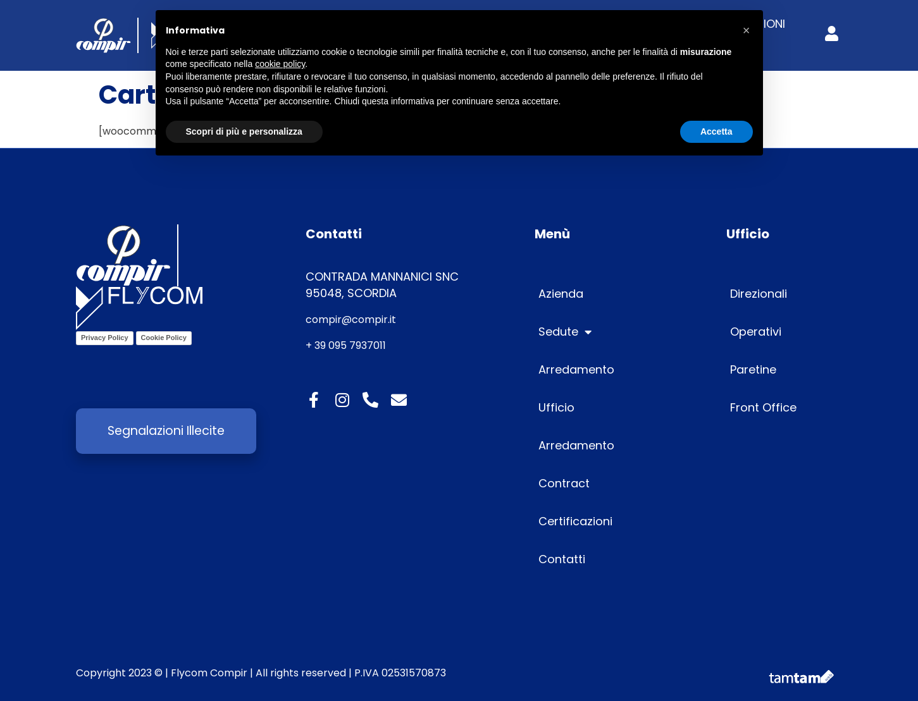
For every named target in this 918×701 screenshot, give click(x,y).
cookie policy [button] (280, 64)
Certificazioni (575, 521)
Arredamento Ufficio (576, 388)
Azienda (560, 294)
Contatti (561, 559)
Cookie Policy (164, 337)
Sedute (565, 332)
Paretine (753, 369)
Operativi (755, 331)
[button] (746, 30)
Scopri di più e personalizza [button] (244, 131)
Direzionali (758, 294)
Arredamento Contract (576, 464)
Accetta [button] (716, 131)
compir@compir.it (351, 319)
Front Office (763, 407)
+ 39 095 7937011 (346, 345)
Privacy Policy (104, 337)
